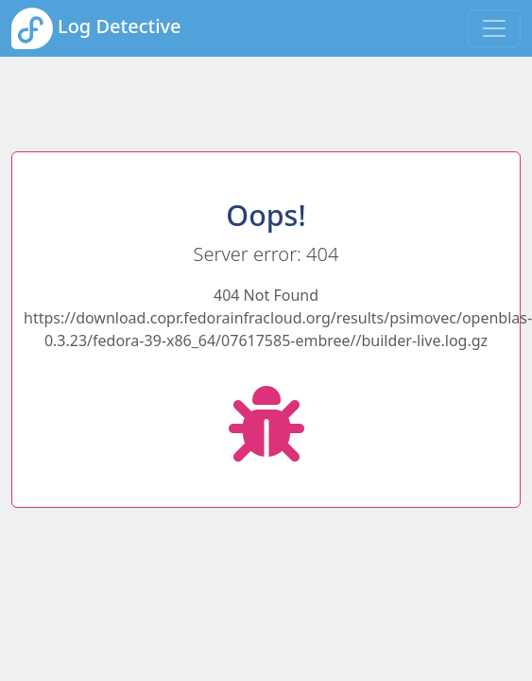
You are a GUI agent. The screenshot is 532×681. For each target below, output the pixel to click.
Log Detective (96, 28)
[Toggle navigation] (494, 28)
